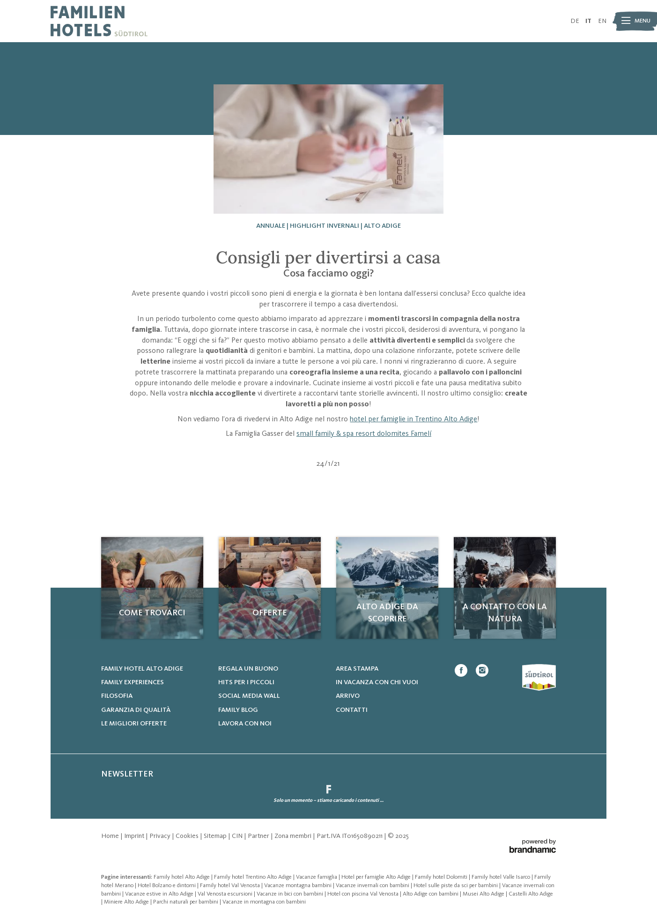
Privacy (160, 836)
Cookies (188, 836)
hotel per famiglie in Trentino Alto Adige (413, 419)
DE (574, 21)
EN (602, 21)
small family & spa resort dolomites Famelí (363, 434)
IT (588, 21)
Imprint (135, 836)
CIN (238, 836)
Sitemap (216, 836)
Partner (259, 836)
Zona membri (293, 836)
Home (110, 836)
